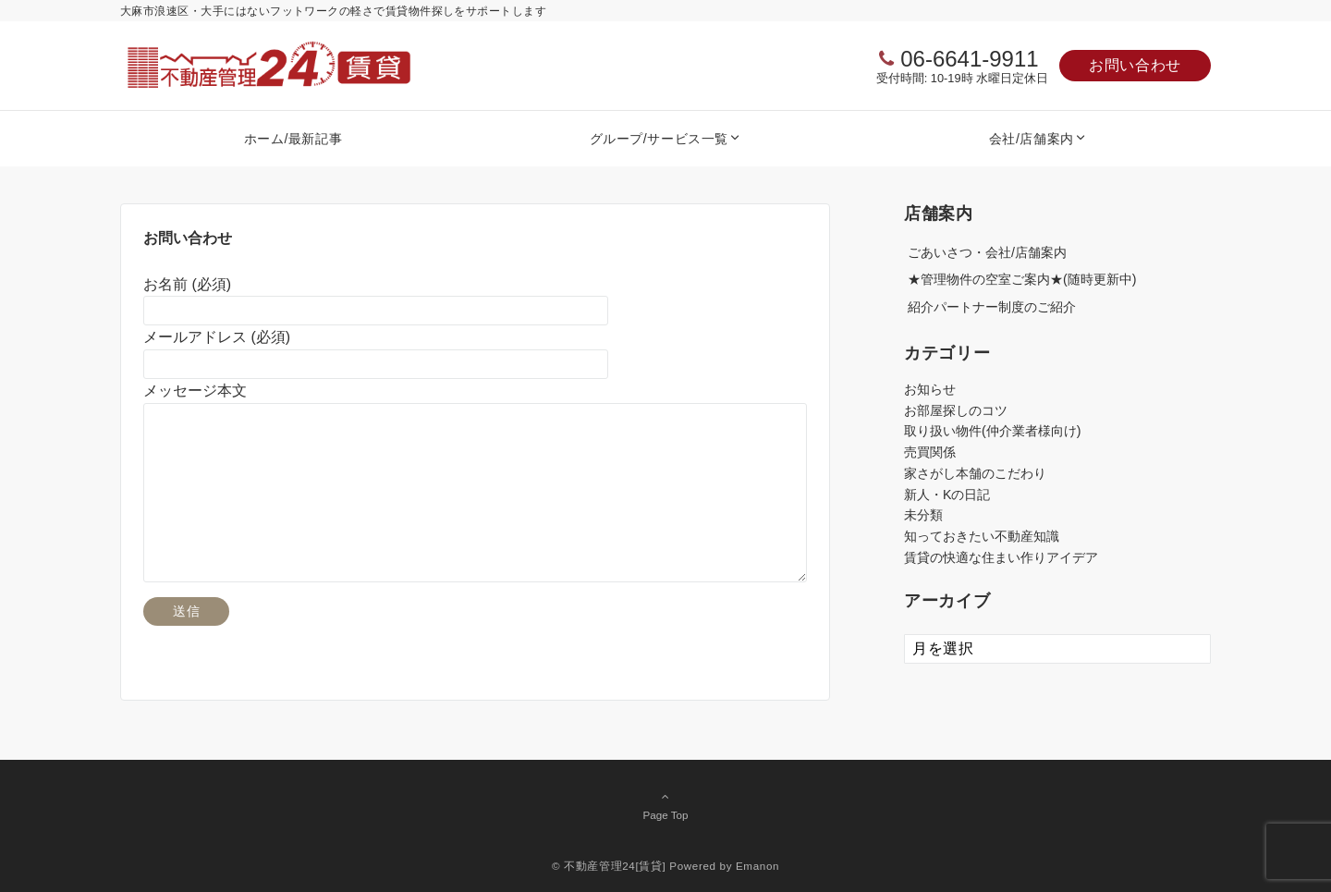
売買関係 (930, 452)
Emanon (757, 866)
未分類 (923, 514)
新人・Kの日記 (947, 494)
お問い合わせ (1135, 65)
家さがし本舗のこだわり (975, 473)
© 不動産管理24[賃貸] (609, 866)
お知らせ (930, 389)
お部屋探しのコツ (955, 410)
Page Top (665, 805)
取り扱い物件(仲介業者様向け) (992, 430)
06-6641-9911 (969, 58)
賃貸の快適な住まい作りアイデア (1001, 557)
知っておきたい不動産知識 (981, 536)
